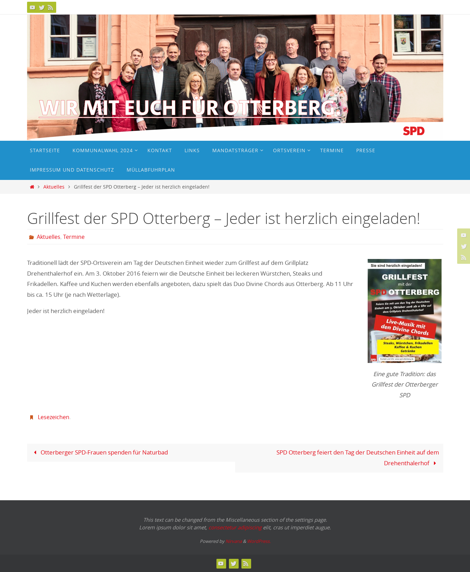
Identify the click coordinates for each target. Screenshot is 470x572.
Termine (74, 237)
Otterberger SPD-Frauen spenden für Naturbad (99, 452)
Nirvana (233, 541)
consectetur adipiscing (235, 527)
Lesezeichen (53, 417)
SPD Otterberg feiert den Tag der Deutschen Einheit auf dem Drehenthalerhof (357, 457)
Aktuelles (54, 187)
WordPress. (259, 541)
